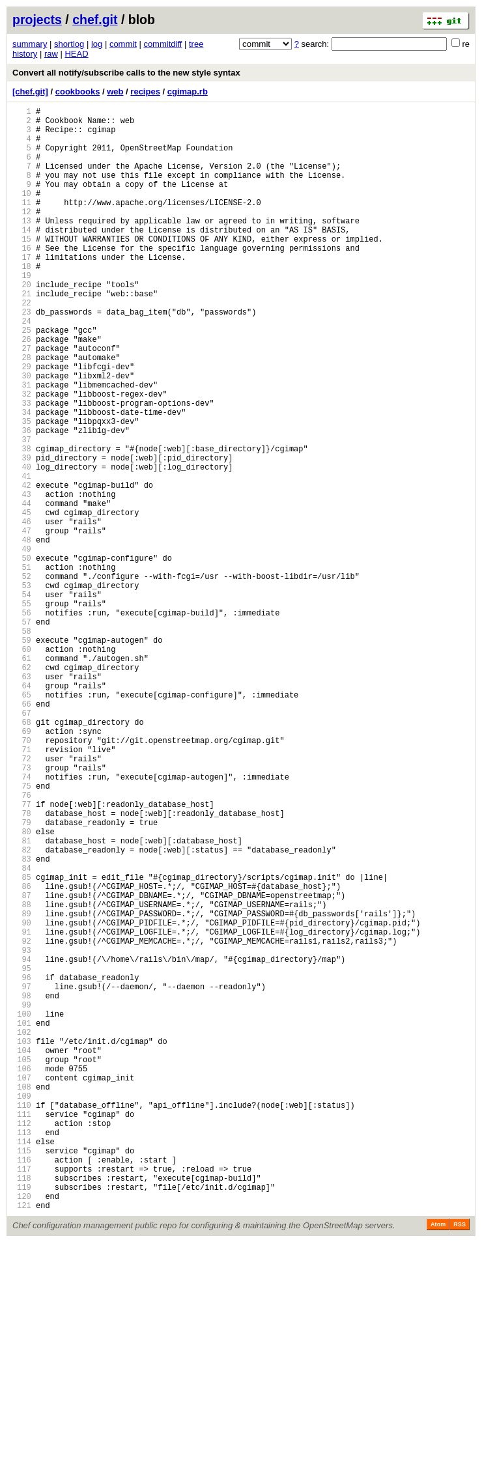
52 (21, 677)
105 (21, 1264)
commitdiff (162, 44)
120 (21, 1430)
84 (21, 1031)
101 (21, 1220)
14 (21, 256)
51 (21, 666)
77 (21, 954)
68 (21, 854)
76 (21, 943)
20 (21, 323)
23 (21, 356)
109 (21, 1308)
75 (21, 932)
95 (21, 1153)
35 (21, 489)
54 (21, 699)
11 (21, 223)
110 (21, 1319)
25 (21, 378)
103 (21, 1242)
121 (21, 1441)
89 (21, 1087)
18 (21, 301)
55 (21, 710)
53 (21, 688)
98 (21, 1186)
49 (21, 644)
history (24, 54)
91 (21, 1109)
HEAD (76, 54)
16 (21, 279)
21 (21, 334)
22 (21, 345)
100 (21, 1209)
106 (21, 1275)
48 (21, 633)
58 (21, 744)
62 (21, 788)
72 (21, 899)
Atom (438, 1461)
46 (21, 611)
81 (21, 998)
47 (21, 622)
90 (21, 1098)
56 (21, 721)
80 (21, 987)
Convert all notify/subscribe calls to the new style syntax (126, 72)
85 (21, 1043)
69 (21, 865)
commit (123, 44)
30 (21, 434)
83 (21, 1020)
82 (21, 1009)
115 (21, 1375)
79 (21, 976)
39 (21, 533)
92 (21, 1120)
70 (21, 876)
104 (21, 1253)
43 (21, 578)
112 (21, 1341)
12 (21, 234)
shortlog (69, 44)
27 (21, 400)
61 (21, 777)
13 (21, 245)
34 (21, 478)
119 (21, 1419)
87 (21, 1065)
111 (21, 1330)
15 (21, 268)
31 (21, 445)
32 (21, 456)
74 (21, 921)
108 (21, 1297)
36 (21, 500)
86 (21, 1054)
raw (51, 54)
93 (21, 1131)
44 (21, 589)
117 (21, 1397)
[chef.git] (30, 91)
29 (21, 423)
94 (21, 1142)
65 (21, 821)
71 (21, 888)
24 (21, 367)
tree (196, 44)
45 (21, 600)
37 (21, 511)
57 (21, 733)
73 (21, 910)
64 (21, 810)
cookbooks (77, 91)
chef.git (94, 19)
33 (21, 467)
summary (29, 44)
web (115, 91)
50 (21, 655)
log (96, 44)
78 (21, 965)
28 (21, 411)
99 (21, 1198)
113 (21, 1353)
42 (21, 566)
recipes (145, 91)
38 (21, 522)
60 (21, 766)
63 (21, 799)
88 (21, 1076)
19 (21, 312)
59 (21, 755)
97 (21, 1175)
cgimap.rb (187, 91)
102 (21, 1231)
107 (21, 1286)
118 (21, 1408)
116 (21, 1386)
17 (21, 290)
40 (21, 544)
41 (21, 555)
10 (21, 212)
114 (21, 1364)
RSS (459, 1461)
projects (37, 19)
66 (21, 832)
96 (21, 1164)
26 (21, 389)
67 (21, 843)
